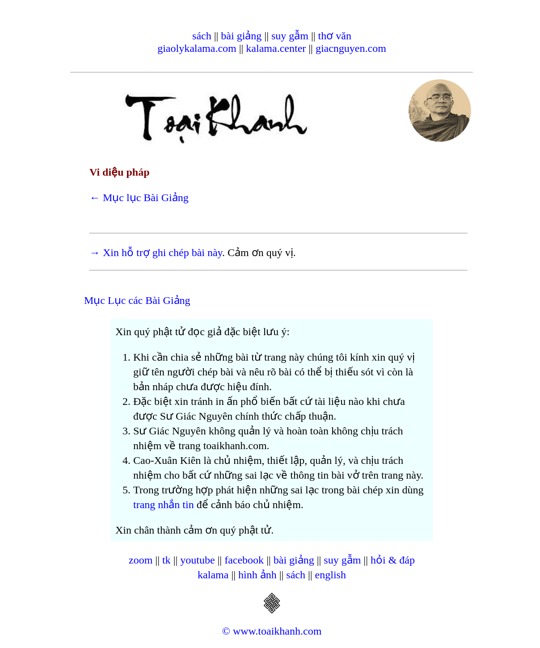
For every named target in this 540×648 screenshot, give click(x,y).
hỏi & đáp (393, 560)
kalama (213, 575)
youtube (197, 560)
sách (201, 36)
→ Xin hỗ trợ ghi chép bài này (155, 252)
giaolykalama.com (196, 48)
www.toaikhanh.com (277, 631)
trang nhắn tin (163, 504)
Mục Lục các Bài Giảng (137, 300)
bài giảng (241, 36)
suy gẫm (289, 36)
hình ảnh (257, 575)
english (330, 575)
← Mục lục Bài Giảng (139, 197)
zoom (140, 560)
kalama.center (276, 48)
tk (166, 560)
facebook (244, 560)
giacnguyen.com (351, 48)
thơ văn (334, 36)
